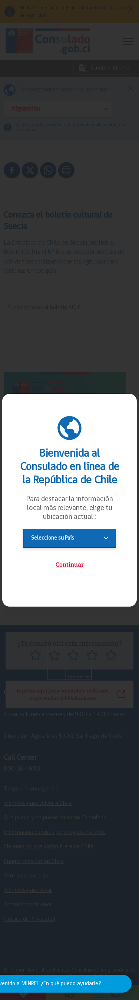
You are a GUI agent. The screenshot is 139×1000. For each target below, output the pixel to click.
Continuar (70, 564)
